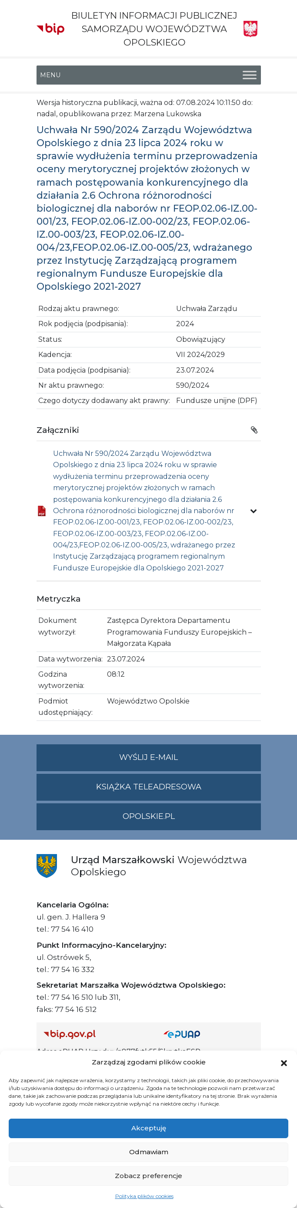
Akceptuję (148, 1128)
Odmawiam (148, 1152)
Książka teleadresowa (148, 787)
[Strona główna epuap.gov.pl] (209, 1034)
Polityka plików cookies (144, 1196)
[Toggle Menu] (250, 75)
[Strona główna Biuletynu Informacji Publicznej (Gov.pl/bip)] (97, 1034)
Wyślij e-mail (190, 761)
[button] (284, 1062)
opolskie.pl (149, 816)
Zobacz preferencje (148, 1176)
